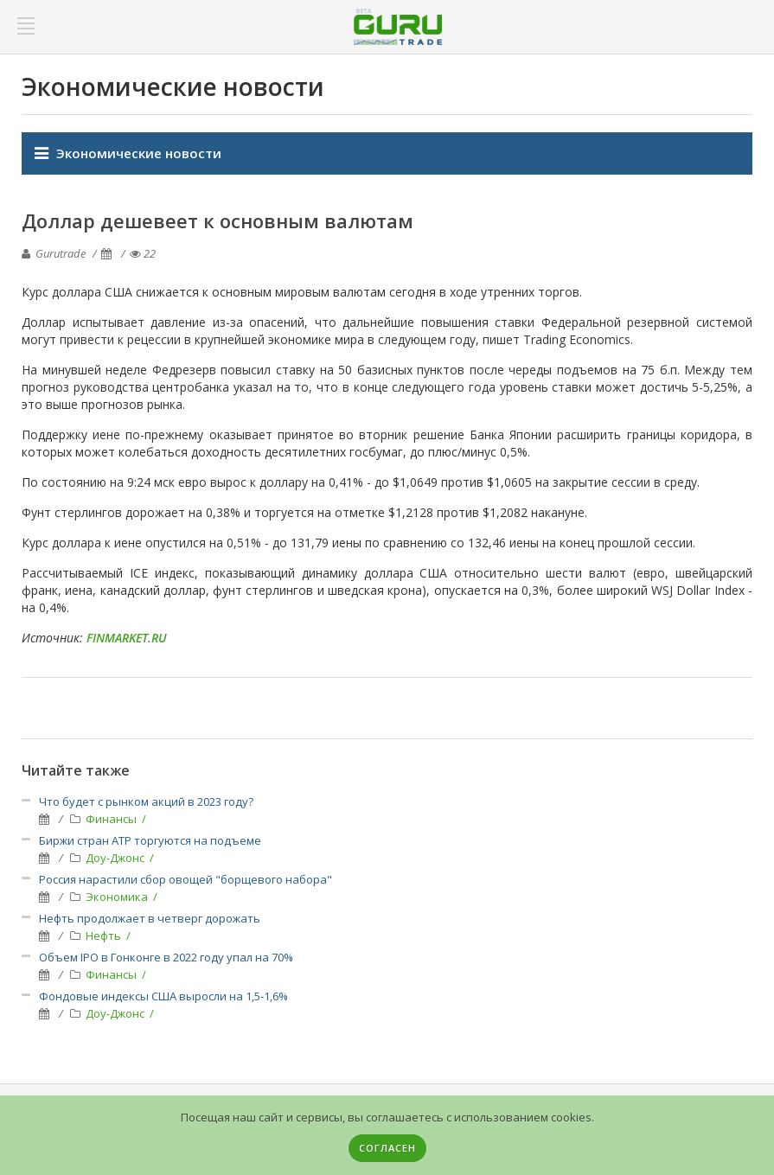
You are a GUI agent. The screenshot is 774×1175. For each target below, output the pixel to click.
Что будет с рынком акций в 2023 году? (146, 801)
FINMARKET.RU (126, 637)
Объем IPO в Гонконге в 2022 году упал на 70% (166, 957)
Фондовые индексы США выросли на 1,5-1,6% (163, 996)
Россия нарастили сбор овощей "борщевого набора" (185, 879)
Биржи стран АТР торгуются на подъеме (150, 840)
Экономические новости (138, 153)
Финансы (112, 819)
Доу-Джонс (116, 857)
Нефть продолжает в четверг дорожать (149, 918)
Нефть (105, 935)
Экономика (118, 896)
